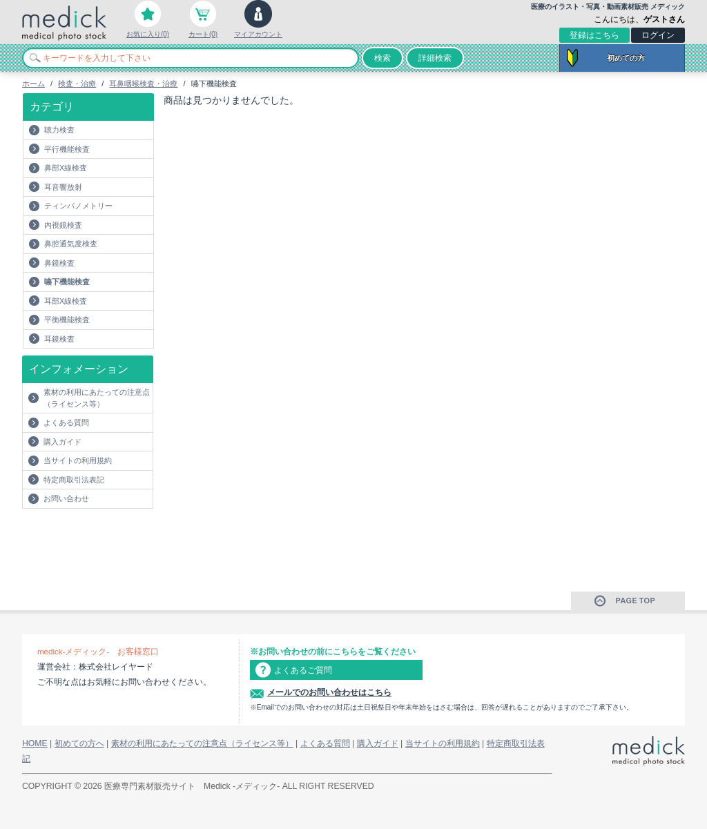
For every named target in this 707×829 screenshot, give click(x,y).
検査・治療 (77, 83)
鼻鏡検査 (59, 263)
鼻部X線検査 (65, 168)
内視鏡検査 (63, 225)
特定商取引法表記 (73, 480)
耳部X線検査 (65, 301)
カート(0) (202, 34)
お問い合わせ (66, 498)
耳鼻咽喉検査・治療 (143, 83)
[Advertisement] (103, 536)
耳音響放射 (63, 187)
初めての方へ (79, 743)
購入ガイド (62, 442)
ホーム (33, 83)
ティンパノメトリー (78, 206)
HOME (35, 743)
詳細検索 (435, 58)
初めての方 (626, 58)
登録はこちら (594, 35)
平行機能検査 (67, 149)
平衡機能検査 (67, 319)
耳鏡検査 (59, 339)
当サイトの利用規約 (77, 460)
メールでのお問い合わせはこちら (329, 692)
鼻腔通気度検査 (70, 244)
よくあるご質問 (303, 670)
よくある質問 (66, 422)
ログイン (658, 35)
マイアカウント (258, 34)
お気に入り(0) (147, 34)
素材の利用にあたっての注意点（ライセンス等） (96, 398)
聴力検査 (59, 130)
